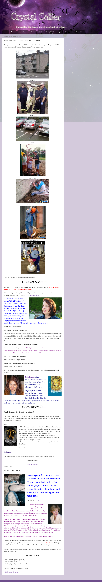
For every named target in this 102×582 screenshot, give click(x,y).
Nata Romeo (30, 377)
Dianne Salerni (34, 295)
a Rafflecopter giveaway (11, 572)
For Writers (68, 32)
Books (13, 32)
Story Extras (80, 32)
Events (33, 32)
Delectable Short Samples (54, 32)
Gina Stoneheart (32, 464)
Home (6, 32)
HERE (38, 500)
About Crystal (23, 32)
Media (40, 32)
